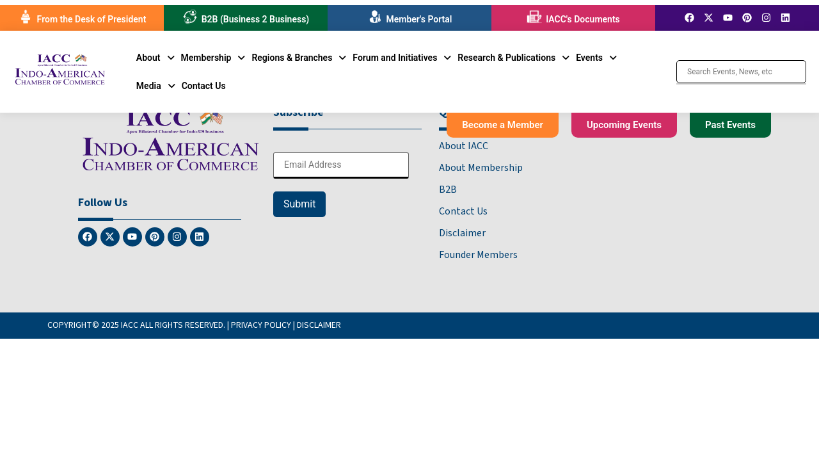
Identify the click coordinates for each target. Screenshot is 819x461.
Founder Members (478, 255)
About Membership (481, 168)
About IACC (463, 146)
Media (155, 86)
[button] (155, 58)
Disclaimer (462, 233)
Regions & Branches (298, 58)
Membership (213, 58)
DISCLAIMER (319, 325)
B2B (448, 189)
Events (596, 58)
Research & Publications (513, 58)
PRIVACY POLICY (261, 325)
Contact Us (204, 86)
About (155, 58)
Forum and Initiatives (402, 58)
